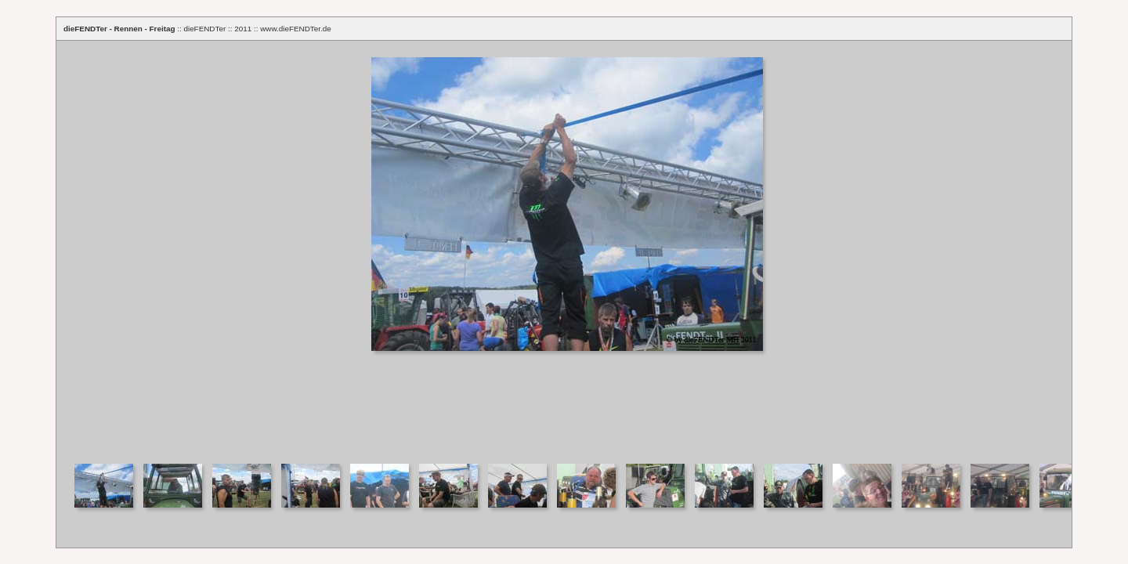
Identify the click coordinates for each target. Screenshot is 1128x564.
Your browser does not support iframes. (564, 247)
